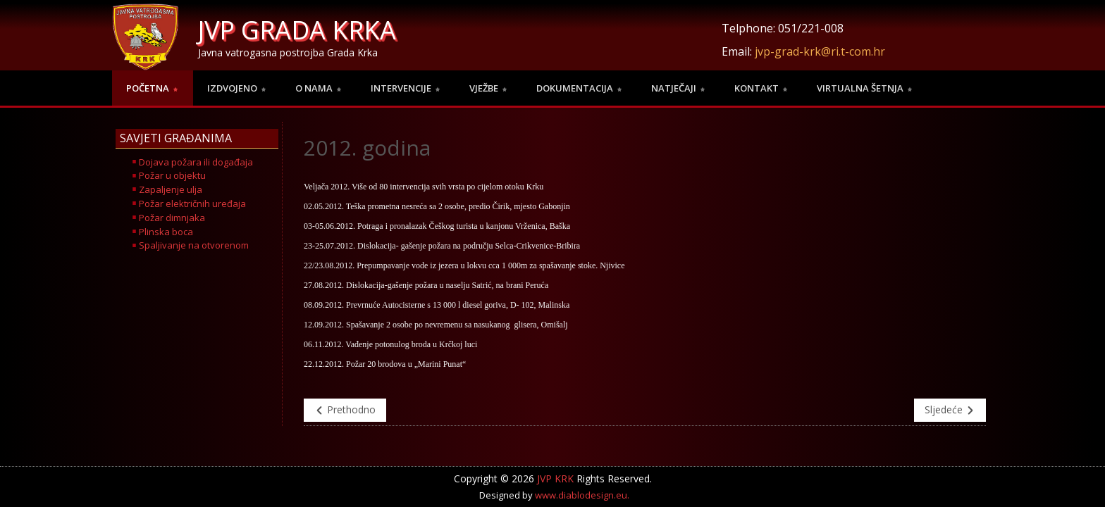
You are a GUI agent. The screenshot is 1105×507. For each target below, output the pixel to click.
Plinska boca (166, 231)
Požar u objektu (172, 175)
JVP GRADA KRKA (297, 30)
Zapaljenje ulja (170, 189)
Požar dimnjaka (172, 217)
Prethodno (345, 410)
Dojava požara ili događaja (196, 162)
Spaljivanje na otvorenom (194, 245)
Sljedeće (950, 410)
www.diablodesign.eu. (582, 495)
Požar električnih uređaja (192, 203)
